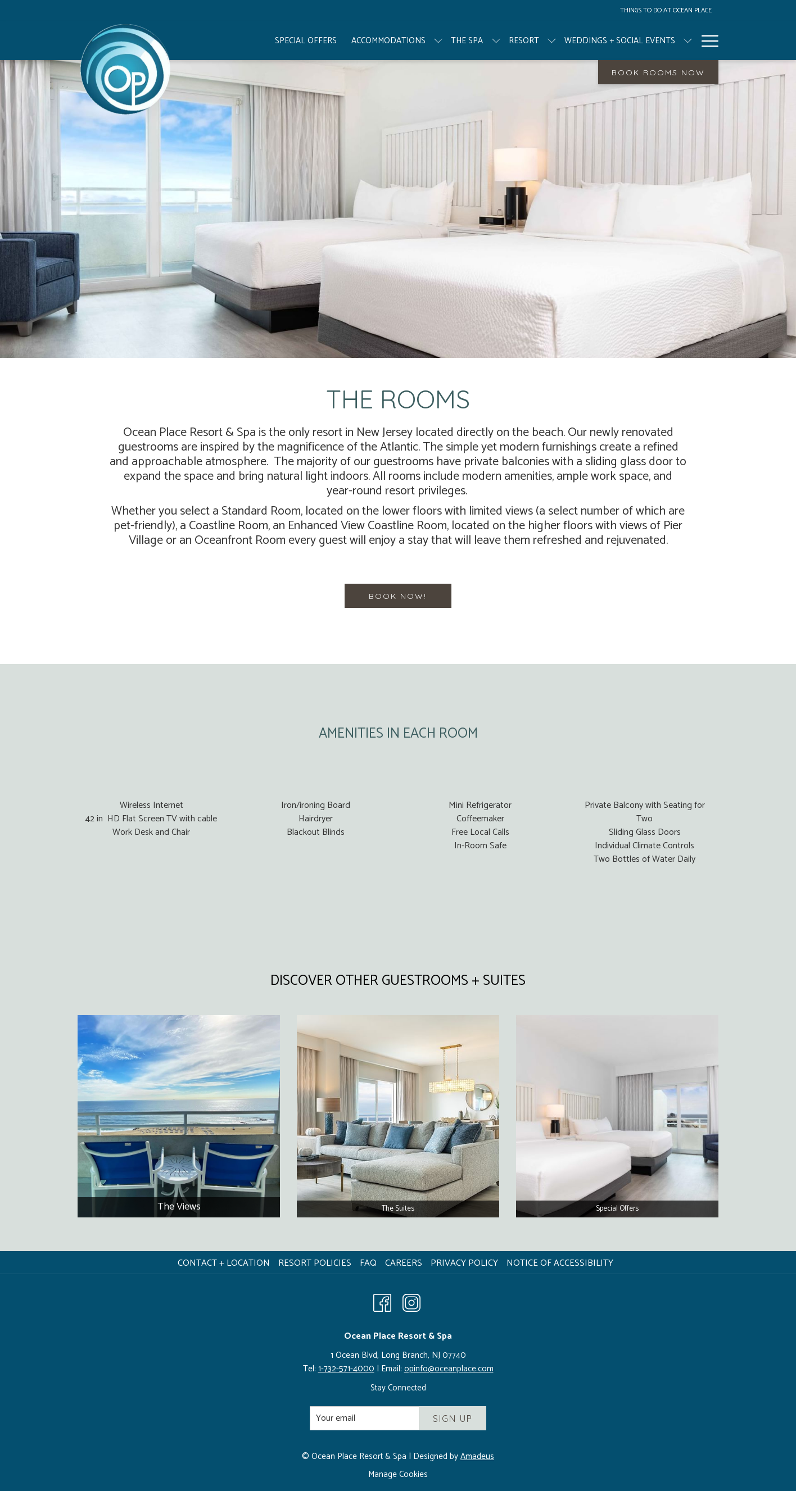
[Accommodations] (349, 40)
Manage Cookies (398, 1474)
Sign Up (453, 1418)
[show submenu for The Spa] (456, 40)
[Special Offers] (267, 40)
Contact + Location (224, 1263)
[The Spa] (428, 40)
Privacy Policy (464, 1263)
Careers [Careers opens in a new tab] (405, 1263)
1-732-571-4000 (346, 1369)
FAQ (368, 1263)
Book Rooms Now (658, 72)
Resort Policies (314, 1263)
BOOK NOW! (398, 596)
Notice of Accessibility (559, 1263)
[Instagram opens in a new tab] (411, 1302)
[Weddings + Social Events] (581, 40)
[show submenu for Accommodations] (399, 40)
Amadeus (477, 1456)
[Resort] (484, 40)
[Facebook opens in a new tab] (382, 1302)
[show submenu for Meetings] (713, 40)
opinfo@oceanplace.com (449, 1369)
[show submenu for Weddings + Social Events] (649, 40)
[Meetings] (681, 40)
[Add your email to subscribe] (364, 1418)
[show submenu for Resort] (513, 40)
